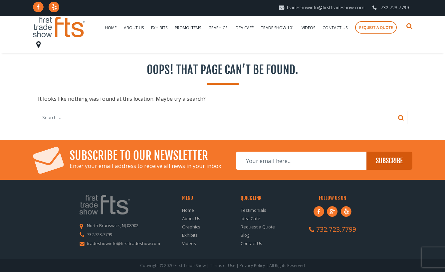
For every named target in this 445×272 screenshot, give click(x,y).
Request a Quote (258, 227)
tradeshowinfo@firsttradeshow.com (325, 7)
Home (110, 28)
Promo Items (188, 28)
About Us (134, 28)
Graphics (217, 28)
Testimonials (253, 210)
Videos (308, 28)
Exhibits (159, 28)
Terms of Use (222, 265)
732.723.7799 (394, 7)
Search (409, 26)
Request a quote (376, 27)
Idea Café (244, 28)
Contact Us (335, 28)
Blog (245, 235)
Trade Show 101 (277, 28)
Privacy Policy (252, 265)
